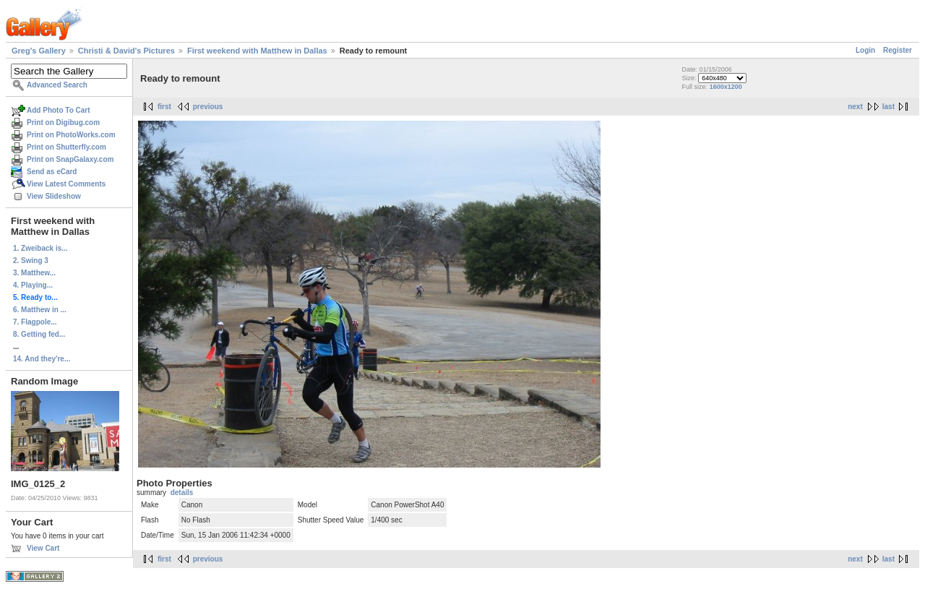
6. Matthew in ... (39, 310)
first (164, 107)
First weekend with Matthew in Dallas (257, 50)
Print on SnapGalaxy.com (70, 159)
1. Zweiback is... (40, 248)
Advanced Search (57, 85)
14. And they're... (41, 359)
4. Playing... (33, 285)
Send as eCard (52, 172)
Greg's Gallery (39, 50)
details (182, 492)
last (888, 107)
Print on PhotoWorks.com (71, 135)
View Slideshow (54, 196)
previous (208, 107)
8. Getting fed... (39, 334)
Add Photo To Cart (58, 110)
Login (865, 50)
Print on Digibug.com (63, 122)
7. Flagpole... (35, 322)
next (855, 107)
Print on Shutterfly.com (66, 147)
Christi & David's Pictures (126, 50)
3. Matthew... (34, 273)
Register (897, 50)
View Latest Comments (66, 184)
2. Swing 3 (30, 261)
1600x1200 (726, 86)
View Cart (43, 548)
